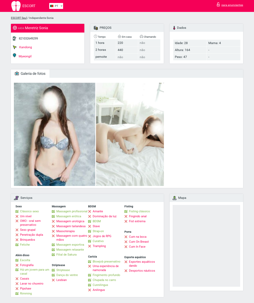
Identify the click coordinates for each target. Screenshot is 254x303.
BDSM (97, 221)
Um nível (26, 216)
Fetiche (25, 244)
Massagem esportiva (70, 244)
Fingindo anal (138, 216)
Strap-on (98, 231)
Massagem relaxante (70, 249)
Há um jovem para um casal (34, 271)
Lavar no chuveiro (31, 283)
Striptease (63, 270)
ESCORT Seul (19, 17)
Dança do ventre (67, 275)
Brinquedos (27, 239)
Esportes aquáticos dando (142, 263)
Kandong (22, 47)
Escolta (25, 260)
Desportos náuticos (142, 270)
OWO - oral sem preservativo (30, 223)
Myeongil (22, 55)
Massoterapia (65, 231)
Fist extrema (137, 221)
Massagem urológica (70, 221)
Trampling (99, 246)
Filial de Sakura (66, 254)
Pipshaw (25, 288)
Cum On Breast (139, 241)
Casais (24, 278)
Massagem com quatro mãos (71, 237)
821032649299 (28, 38)
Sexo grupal (28, 230)
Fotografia (27, 265)
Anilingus (99, 290)
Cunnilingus (100, 285)
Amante (98, 211)
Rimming (26, 293)
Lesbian (61, 280)
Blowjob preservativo (106, 261)
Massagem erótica (68, 216)
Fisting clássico (139, 211)
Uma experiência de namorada (106, 268)
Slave (96, 226)
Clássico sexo (29, 211)
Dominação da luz (104, 216)
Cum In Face (137, 246)
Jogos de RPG (102, 236)
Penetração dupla (31, 235)
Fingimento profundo (106, 275)
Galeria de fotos (30, 73)
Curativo (98, 241)
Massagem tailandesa (71, 226)
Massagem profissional (72, 211)
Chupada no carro (104, 280)
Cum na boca (137, 237)
